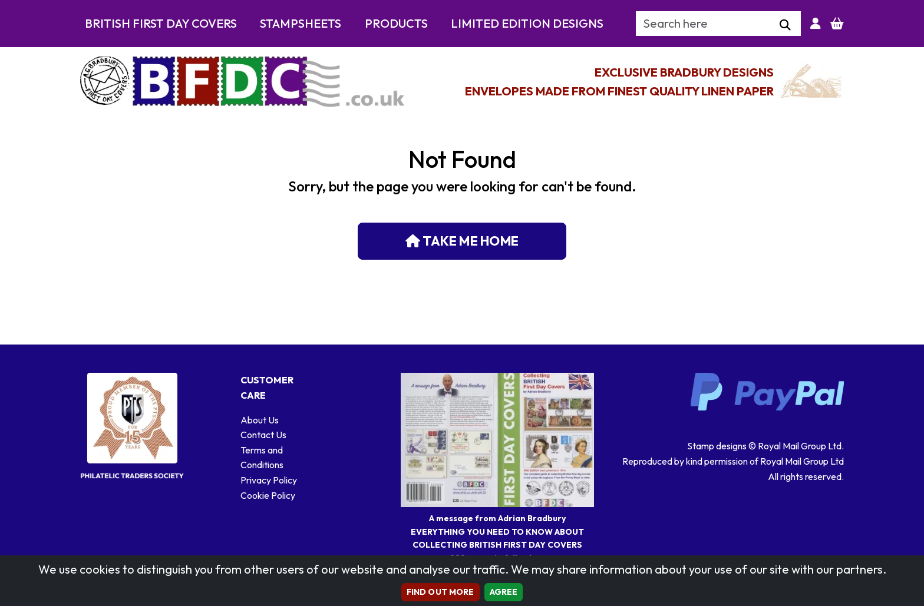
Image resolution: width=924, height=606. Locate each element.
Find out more (440, 592)
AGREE (504, 592)
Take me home (462, 241)
